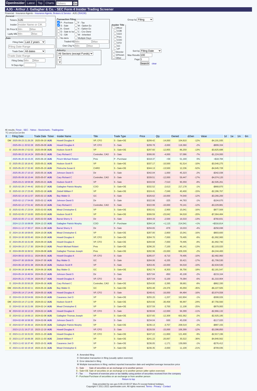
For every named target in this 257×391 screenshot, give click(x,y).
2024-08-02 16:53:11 (23, 256)
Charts (50, 3)
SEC (25, 130)
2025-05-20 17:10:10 (23, 173)
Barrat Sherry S (64, 219)
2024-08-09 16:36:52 (23, 251)
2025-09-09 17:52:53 (23, 150)
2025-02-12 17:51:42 (23, 205)
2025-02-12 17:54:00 (23, 200)
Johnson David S (65, 173)
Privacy (157, 386)
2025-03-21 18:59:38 (23, 182)
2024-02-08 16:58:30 (23, 320)
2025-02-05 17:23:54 (23, 209)
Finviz (19, 130)
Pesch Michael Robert (68, 159)
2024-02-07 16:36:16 (23, 325)
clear (154, 63)
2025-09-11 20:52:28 (23, 145)
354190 (82, 13)
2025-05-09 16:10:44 (23, 177)
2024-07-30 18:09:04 (23, 260)
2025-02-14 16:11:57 (23, 196)
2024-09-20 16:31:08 (23, 242)
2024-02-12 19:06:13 (23, 315)
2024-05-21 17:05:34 (23, 279)
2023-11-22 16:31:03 (23, 334)
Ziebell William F (65, 191)
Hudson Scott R (64, 150)
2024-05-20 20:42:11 (23, 288)
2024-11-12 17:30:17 (23, 228)
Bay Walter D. (63, 196)
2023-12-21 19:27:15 (23, 329)
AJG (49, 140)
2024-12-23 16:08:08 (23, 223)
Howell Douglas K (65, 140)
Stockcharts (44, 130)
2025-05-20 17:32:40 (23, 168)
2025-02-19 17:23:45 (23, 191)
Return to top (128, 379)
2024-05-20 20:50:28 (23, 283)
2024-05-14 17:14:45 (23, 292)
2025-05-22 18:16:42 (23, 163)
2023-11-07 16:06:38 (23, 338)
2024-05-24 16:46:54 (23, 274)
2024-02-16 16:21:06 (23, 306)
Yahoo (33, 130)
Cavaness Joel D (65, 297)
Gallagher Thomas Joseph (70, 251)
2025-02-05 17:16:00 (23, 214)
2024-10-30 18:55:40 (23, 237)
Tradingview (57, 130)
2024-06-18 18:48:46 (23, 269)
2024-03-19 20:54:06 (23, 297)
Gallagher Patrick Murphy (69, 186)
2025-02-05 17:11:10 (23, 219)
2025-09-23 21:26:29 (23, 140)
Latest (31, 3)
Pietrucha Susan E (66, 168)
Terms (149, 386)
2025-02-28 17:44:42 (23, 186)
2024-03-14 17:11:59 (23, 302)
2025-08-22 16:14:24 (23, 154)
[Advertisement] (128, 99)
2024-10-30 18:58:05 (23, 232)
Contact (167, 386)
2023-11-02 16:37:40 (23, 343)
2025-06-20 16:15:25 (23, 159)
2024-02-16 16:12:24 (23, 311)
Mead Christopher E (66, 209)
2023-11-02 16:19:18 (23, 348)
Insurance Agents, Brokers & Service (53, 13)
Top (40, 3)
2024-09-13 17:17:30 (23, 246)
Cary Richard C (64, 154)
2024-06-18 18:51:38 (23, 265)
